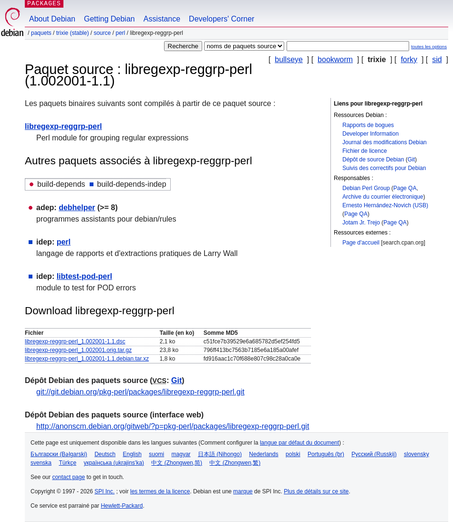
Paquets (41, 33)
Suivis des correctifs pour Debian (384, 168)
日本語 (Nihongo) (220, 454)
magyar (181, 454)
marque (243, 491)
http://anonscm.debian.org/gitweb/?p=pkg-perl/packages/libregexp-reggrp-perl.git (172, 426)
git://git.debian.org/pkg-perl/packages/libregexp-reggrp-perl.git (140, 392)
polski (293, 454)
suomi (156, 454)
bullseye (289, 59)
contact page (68, 477)
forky (409, 59)
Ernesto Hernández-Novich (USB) (385, 205)
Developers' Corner (221, 19)
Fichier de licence (364, 151)
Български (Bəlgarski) (59, 454)
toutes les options (429, 46)
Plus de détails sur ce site (316, 491)
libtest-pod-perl (84, 276)
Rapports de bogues (368, 125)
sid (437, 59)
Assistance (162, 19)
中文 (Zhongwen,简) (176, 462)
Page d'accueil (361, 242)
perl (120, 33)
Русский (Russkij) (374, 454)
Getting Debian (109, 19)
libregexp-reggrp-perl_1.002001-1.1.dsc (75, 341)
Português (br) (326, 454)
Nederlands (263, 454)
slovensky (416, 454)
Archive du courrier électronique (382, 196)
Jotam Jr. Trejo (361, 222)
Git (411, 159)
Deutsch (104, 454)
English (132, 454)
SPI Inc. (104, 491)
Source (102, 33)
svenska (41, 462)
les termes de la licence (160, 491)
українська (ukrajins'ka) (113, 462)
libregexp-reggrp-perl (63, 126)
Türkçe (67, 462)
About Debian (52, 19)
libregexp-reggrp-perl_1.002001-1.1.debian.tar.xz (87, 358)
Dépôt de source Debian (373, 159)
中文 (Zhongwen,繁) (234, 462)
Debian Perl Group (366, 188)
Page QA (405, 188)
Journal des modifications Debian (384, 142)
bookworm (335, 59)
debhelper (77, 207)
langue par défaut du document (299, 442)
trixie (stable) (72, 33)
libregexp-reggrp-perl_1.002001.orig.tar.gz (78, 350)
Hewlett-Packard (122, 505)
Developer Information (370, 133)
